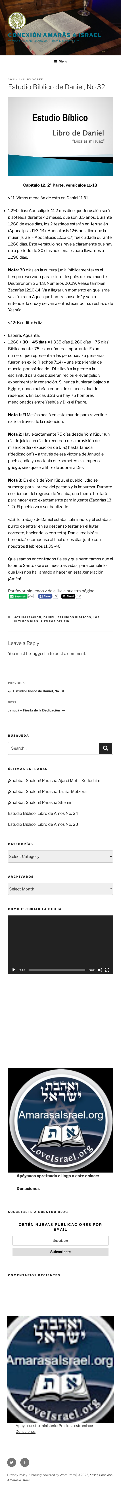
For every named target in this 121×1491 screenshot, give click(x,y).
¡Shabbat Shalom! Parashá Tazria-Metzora (47, 791)
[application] (60, 944)
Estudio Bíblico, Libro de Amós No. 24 (43, 813)
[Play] (14, 970)
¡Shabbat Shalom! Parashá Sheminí (40, 802)
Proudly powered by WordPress (53, 1475)
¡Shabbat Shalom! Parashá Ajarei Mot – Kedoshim (54, 780)
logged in (40, 653)
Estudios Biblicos (75, 617)
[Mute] (100, 970)
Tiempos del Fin (55, 621)
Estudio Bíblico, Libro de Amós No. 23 (43, 824)
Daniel (50, 617)
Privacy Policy (17, 1475)
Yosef (37, 79)
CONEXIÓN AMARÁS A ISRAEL (55, 35)
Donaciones (28, 1188)
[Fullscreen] (107, 970)
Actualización (28, 617)
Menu (60, 61)
